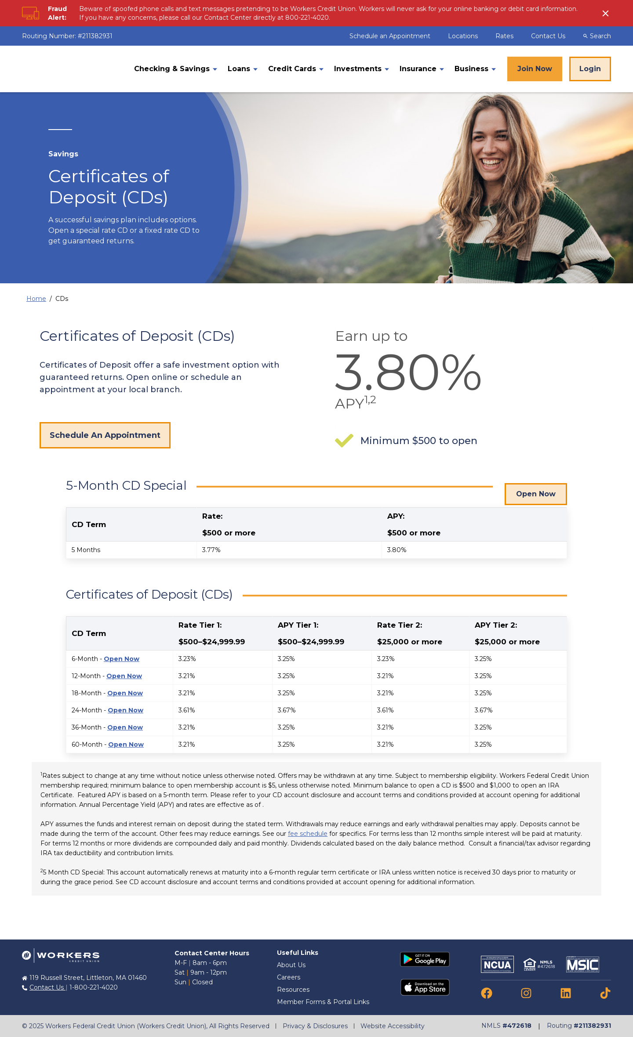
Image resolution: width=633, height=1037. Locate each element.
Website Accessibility (393, 1026)
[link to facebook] (486, 993)
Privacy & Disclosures (315, 1026)
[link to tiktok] (605, 993)
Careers (288, 977)
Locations (464, 36)
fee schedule (307, 834)
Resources (293, 990)
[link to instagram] (526, 993)
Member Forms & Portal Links (323, 1002)
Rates (505, 36)
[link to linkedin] (565, 993)
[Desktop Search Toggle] (600, 36)
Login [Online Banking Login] (590, 69)
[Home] (72, 69)
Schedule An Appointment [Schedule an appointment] (105, 435)
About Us (291, 965)
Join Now (534, 69)
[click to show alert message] (606, 13)
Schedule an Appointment (390, 36)
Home (36, 299)
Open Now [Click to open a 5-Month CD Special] (536, 488)
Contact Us (548, 36)
